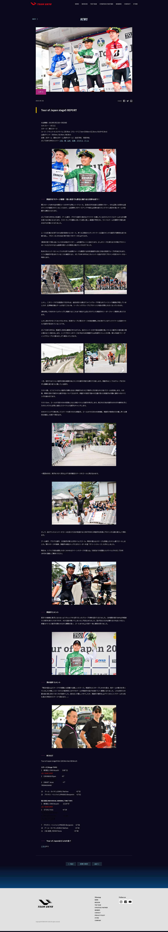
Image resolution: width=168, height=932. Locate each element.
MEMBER (118, 4)
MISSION (85, 4)
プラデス (80, 141)
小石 (61, 141)
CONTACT (127, 4)
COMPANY (98, 920)
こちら (43, 846)
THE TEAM (93, 4)
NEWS (77, 4)
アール (86, 141)
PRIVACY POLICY (100, 915)
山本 (68, 141)
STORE (135, 4)
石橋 (73, 141)
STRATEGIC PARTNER (106, 4)
